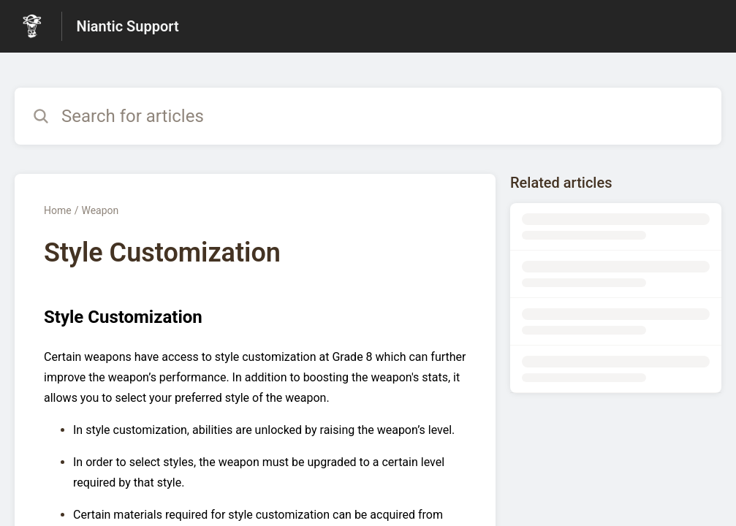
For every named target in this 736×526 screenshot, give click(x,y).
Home (58, 210)
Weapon (99, 210)
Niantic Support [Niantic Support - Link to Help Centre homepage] (128, 26)
